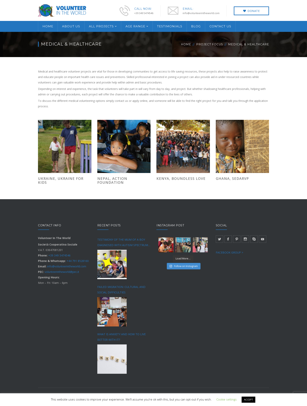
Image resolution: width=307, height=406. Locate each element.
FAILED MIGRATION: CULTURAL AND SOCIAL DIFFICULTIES (121, 289)
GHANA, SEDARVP (232, 178)
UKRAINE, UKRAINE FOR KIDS (60, 180)
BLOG (196, 26)
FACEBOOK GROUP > (229, 252)
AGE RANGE (135, 26)
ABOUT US (71, 26)
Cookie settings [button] (226, 399)
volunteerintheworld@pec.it (62, 272)
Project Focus (209, 44)
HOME (47, 26)
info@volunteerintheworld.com (66, 266)
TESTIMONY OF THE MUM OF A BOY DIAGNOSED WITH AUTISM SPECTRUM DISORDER (122, 243)
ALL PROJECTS (101, 26)
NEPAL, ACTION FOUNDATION (112, 180)
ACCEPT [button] (248, 399)
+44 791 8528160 (78, 261)
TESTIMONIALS (169, 26)
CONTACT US (220, 26)
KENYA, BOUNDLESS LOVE (181, 178)
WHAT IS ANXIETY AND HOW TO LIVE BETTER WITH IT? (121, 336)
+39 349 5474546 (59, 255)
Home (186, 44)
